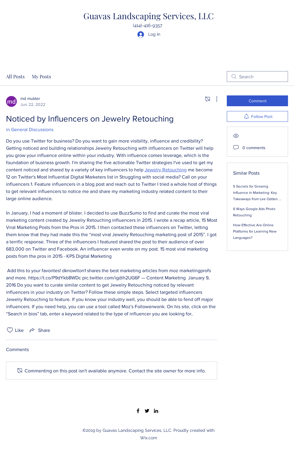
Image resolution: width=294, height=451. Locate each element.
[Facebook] (138, 411)
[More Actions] (213, 99)
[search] (257, 76)
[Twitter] (147, 411)
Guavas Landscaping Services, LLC (148, 15)
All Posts (15, 76)
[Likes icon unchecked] (10, 330)
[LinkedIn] (156, 411)
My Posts (41, 76)
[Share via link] (39, 330)
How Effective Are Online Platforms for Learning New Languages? (255, 231)
